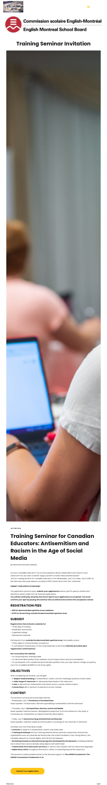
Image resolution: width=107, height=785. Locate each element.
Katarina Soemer (30, 711)
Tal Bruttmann (29, 703)
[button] (88, 6)
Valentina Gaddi (30, 722)
